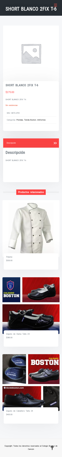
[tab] (31, 143)
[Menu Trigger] (55, 5)
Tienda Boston (30, 120)
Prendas (20, 120)
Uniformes (41, 120)
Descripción (11, 143)
